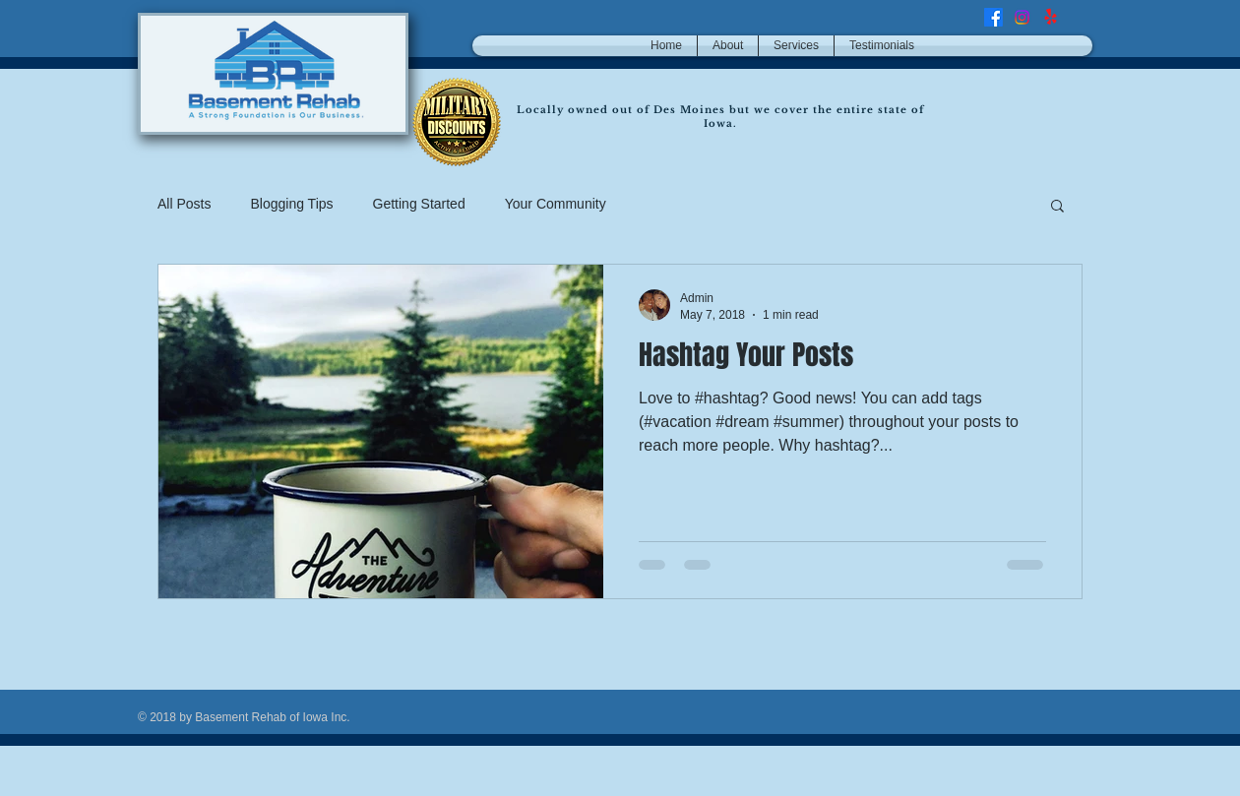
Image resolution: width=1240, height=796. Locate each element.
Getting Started (419, 204)
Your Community (555, 204)
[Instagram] (1022, 17)
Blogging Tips (291, 204)
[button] (1057, 207)
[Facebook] (993, 17)
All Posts (184, 204)
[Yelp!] (1050, 17)
